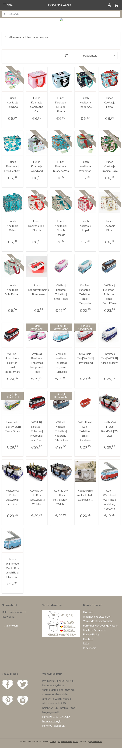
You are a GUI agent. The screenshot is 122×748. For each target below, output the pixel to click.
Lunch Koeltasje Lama (109, 102)
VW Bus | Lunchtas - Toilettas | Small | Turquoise (85, 294)
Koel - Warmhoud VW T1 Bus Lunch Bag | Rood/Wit (109, 499)
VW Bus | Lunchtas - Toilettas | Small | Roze (61, 292)
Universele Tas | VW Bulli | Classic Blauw (109, 358)
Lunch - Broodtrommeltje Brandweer (38, 290)
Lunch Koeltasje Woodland (37, 166)
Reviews (47, 717)
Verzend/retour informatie (98, 621)
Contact (88, 639)
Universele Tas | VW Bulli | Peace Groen (12, 426)
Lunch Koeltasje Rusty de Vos (61, 166)
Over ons (88, 612)
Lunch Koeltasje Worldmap (85, 166)
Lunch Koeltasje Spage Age (85, 102)
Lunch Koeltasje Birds (109, 226)
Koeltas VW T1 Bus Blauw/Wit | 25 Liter (12, 497)
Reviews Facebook (53, 726)
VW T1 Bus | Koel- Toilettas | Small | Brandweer (85, 431)
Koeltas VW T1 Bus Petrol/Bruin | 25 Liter (60, 497)
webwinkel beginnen (69, 741)
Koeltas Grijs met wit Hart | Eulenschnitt (85, 495)
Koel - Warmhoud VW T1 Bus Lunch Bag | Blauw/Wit (12, 568)
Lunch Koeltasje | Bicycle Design (61, 228)
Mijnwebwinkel (95, 741)
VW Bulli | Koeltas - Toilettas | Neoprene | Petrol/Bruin (61, 431)
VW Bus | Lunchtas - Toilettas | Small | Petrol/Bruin (110, 294)
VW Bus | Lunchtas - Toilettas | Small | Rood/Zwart (12, 363)
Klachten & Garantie (94, 630)
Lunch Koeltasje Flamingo (12, 102)
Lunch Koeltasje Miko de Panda (61, 104)
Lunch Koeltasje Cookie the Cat (36, 104)
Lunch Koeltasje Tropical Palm (109, 166)
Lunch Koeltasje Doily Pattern (12, 290)
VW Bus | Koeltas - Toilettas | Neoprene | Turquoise (61, 363)
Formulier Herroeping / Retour (100, 625)
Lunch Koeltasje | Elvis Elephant (12, 166)
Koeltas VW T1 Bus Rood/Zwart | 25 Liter (37, 497)
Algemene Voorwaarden (97, 616)
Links (86, 643)
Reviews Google (51, 721)
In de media (89, 648)
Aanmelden (11, 625)
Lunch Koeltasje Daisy (12, 226)
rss (59, 741)
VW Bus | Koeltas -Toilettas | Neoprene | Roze (36, 363)
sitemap (53, 741)
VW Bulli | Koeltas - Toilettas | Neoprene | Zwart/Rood (36, 431)
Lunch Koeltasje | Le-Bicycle (36, 226)
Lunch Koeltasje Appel (85, 226)
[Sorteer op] (89, 55)
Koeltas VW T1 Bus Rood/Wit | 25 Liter (109, 429)
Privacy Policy (91, 634)
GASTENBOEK (61, 717)
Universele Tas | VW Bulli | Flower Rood (85, 358)
